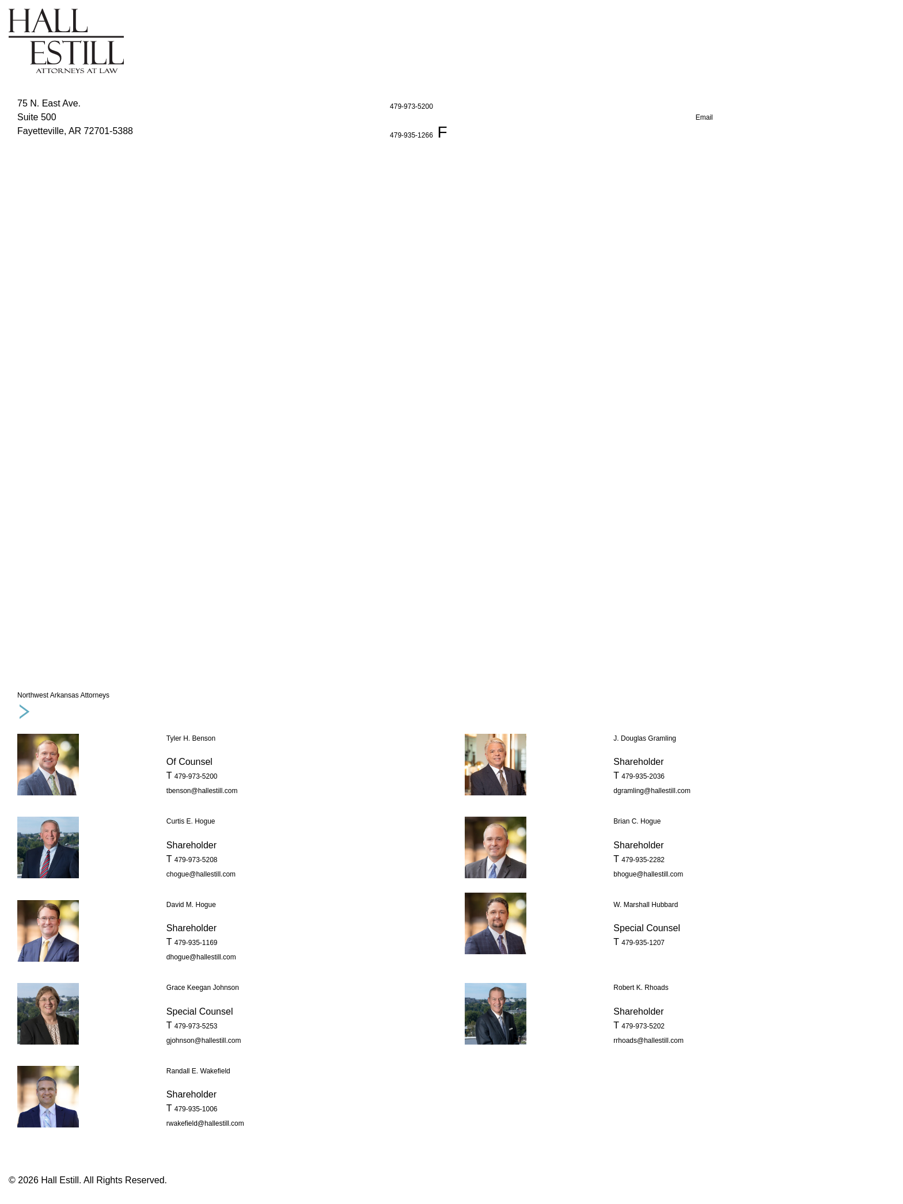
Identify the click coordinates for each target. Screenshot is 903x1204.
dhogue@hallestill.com (201, 957)
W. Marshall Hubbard (645, 905)
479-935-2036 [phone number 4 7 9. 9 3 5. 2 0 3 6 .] (643, 776)
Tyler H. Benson (190, 738)
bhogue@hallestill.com (648, 874)
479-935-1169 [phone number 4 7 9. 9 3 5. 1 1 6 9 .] (196, 943)
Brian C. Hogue (637, 821)
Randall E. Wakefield (198, 1071)
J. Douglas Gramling (644, 738)
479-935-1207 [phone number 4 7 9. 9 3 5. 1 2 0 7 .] (643, 943)
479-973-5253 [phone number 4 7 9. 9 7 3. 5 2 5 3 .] (196, 1026)
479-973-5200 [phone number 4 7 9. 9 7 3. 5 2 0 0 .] (196, 776)
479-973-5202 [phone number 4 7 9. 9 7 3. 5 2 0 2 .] (643, 1026)
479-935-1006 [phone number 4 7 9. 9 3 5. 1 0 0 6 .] (196, 1109)
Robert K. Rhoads (640, 988)
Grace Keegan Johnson (202, 988)
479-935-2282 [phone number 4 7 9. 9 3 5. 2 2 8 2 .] (643, 860)
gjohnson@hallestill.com (203, 1041)
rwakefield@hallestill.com (205, 1123)
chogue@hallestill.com (201, 874)
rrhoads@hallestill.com (648, 1041)
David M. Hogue (191, 905)
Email (704, 117)
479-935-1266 (411, 135)
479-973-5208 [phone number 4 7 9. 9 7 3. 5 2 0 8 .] (196, 860)
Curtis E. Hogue (190, 821)
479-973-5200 (411, 106)
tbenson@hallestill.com (202, 791)
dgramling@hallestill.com (651, 791)
